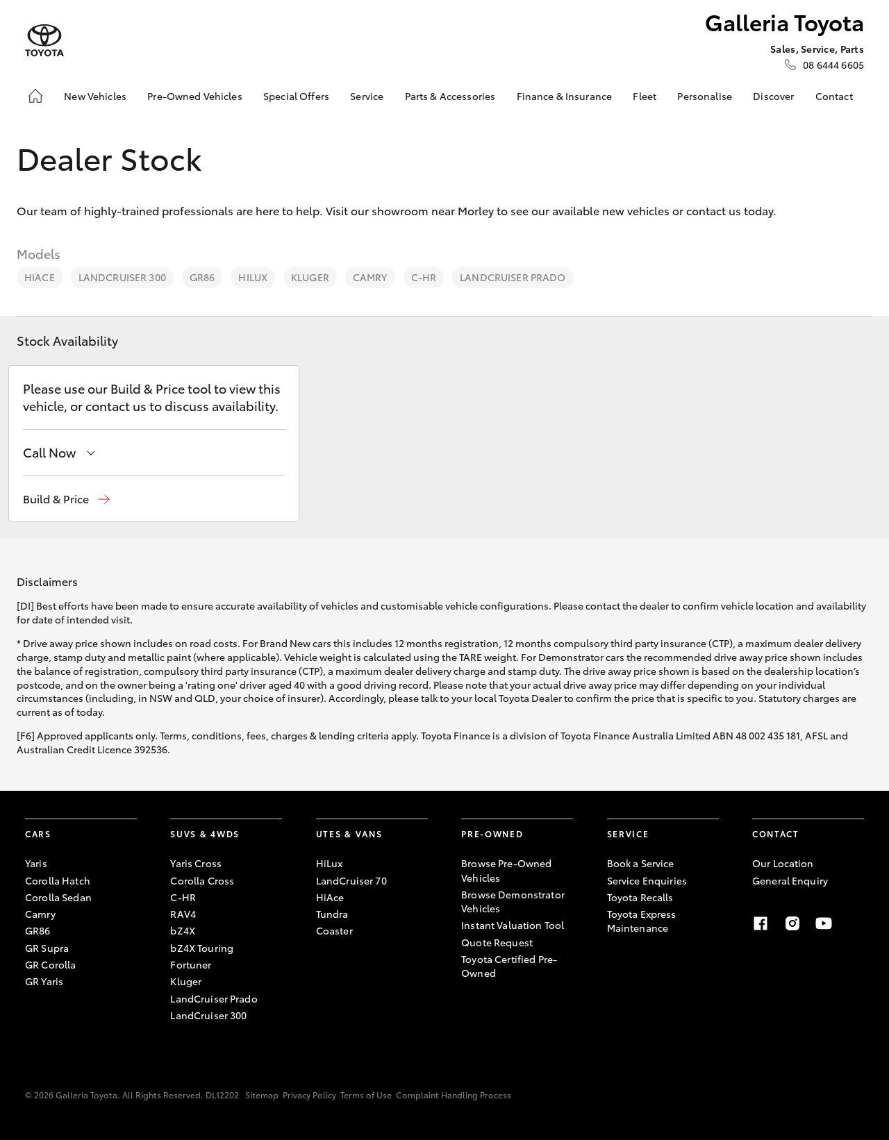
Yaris (36, 863)
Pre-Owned (492, 833)
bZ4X (182, 930)
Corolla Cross (202, 880)
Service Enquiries (647, 880)
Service (366, 96)
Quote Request (497, 942)
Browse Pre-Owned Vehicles (506, 870)
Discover (773, 96)
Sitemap (262, 1094)
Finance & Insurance (565, 96)
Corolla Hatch (57, 880)
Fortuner (190, 964)
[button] (66, 499)
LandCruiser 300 (122, 277)
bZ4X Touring (201, 948)
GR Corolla (50, 964)
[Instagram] (792, 923)
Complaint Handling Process (453, 1094)
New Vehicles (95, 96)
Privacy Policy (309, 1094)
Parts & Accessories (450, 96)
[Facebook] (760, 923)
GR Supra (47, 948)
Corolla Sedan (58, 897)
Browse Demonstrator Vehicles (513, 901)
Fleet (644, 96)
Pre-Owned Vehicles (194, 96)
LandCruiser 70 (351, 880)
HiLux (252, 277)
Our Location (783, 863)
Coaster (334, 930)
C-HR (424, 277)
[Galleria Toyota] (44, 40)
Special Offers (296, 96)
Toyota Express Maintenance (641, 920)
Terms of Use (366, 1094)
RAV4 (183, 914)
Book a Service (640, 863)
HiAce (39, 277)
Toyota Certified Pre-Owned (509, 966)
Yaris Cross (196, 863)
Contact (834, 96)
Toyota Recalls (640, 897)
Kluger (310, 277)
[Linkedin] (855, 923)
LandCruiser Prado (512, 277)
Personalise (704, 96)
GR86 (202, 277)
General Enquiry (790, 880)
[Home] (35, 96)
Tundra (332, 914)
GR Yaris (44, 981)
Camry (370, 277)
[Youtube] (823, 923)
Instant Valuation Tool (512, 925)
